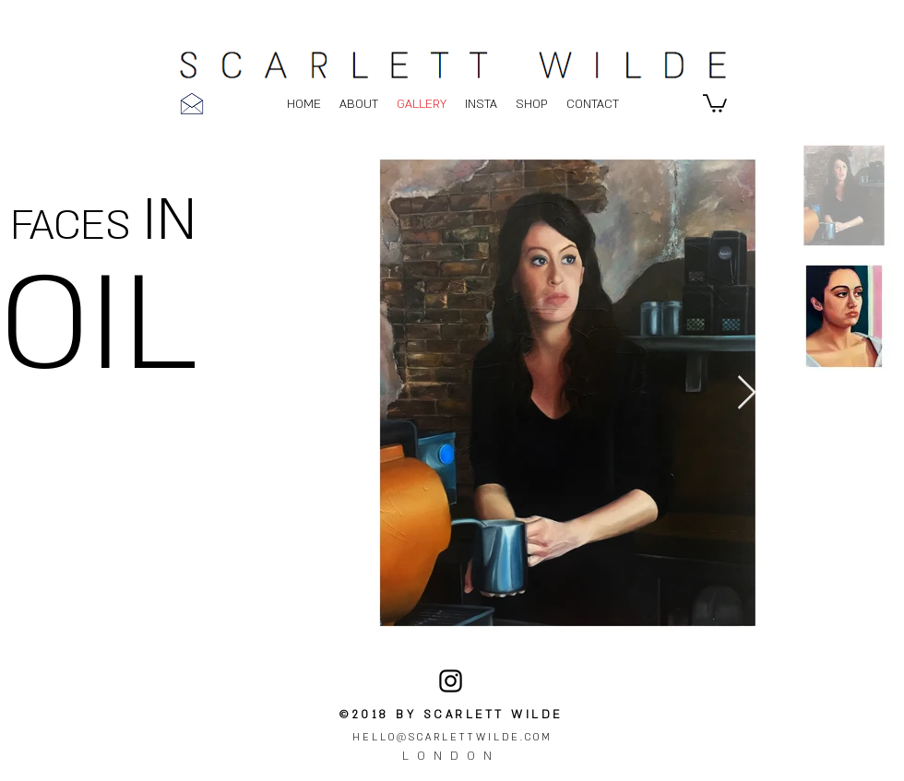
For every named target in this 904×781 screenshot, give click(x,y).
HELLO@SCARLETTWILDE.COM (452, 737)
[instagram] (450, 681)
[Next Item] (746, 393)
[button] (715, 102)
